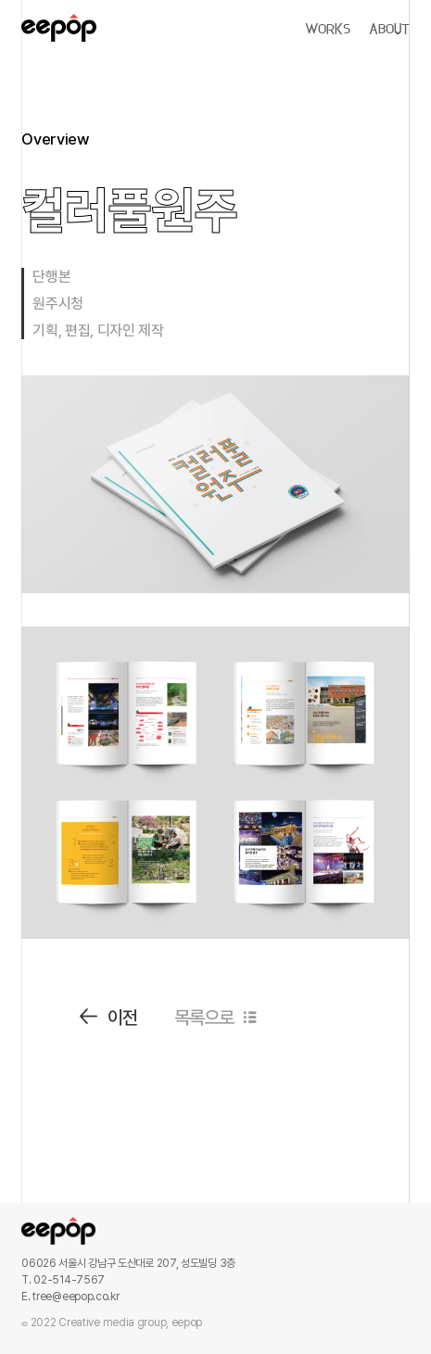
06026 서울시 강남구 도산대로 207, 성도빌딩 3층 (128, 1263)
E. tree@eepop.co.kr (70, 1296)
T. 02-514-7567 (63, 1279)
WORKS (327, 29)
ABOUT (389, 29)
